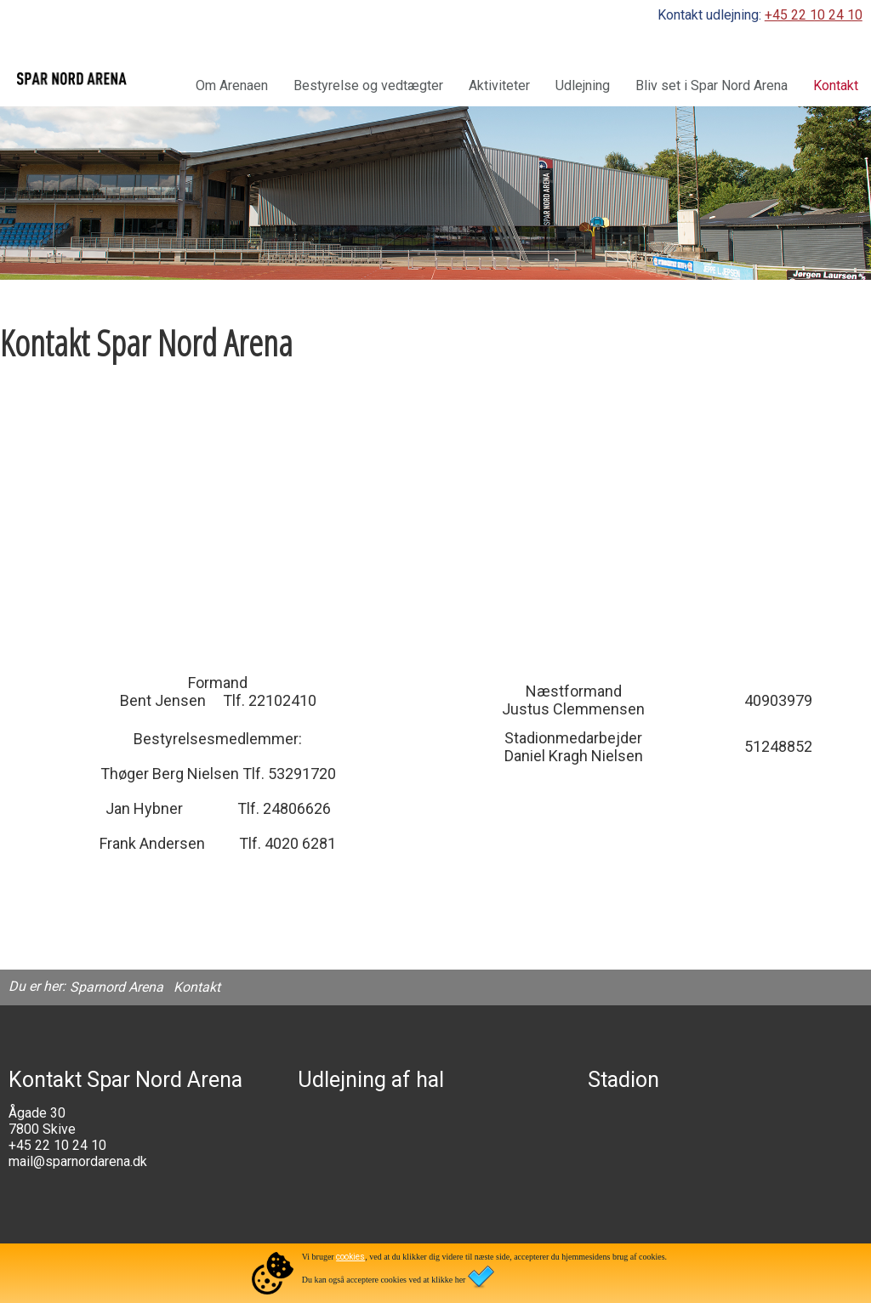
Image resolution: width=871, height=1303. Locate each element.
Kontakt (835, 85)
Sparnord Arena (116, 987)
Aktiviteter (499, 85)
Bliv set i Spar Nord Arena (711, 85)
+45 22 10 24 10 (813, 15)
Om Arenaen (232, 85)
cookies (350, 1256)
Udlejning (582, 85)
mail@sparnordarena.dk (78, 1161)
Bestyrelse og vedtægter (368, 85)
